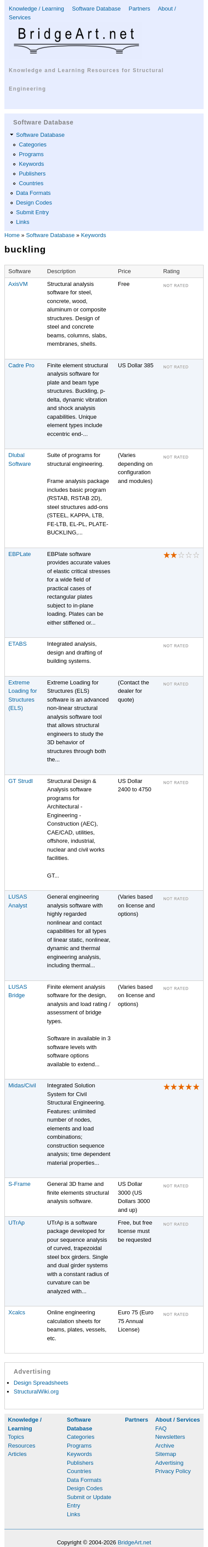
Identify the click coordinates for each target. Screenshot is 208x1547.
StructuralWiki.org (36, 1391)
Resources (21, 1445)
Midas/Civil (22, 1085)
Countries (31, 183)
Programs (31, 154)
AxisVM (18, 284)
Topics (16, 1437)
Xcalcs (16, 1312)
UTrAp (16, 1222)
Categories (33, 144)
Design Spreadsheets (41, 1382)
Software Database (96, 8)
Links (22, 222)
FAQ (161, 1428)
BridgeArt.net (134, 1542)
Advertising (169, 1462)
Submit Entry (32, 212)
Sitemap (165, 1454)
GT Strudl (20, 781)
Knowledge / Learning (36, 8)
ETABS (17, 643)
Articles (17, 1454)
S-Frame (19, 1184)
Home (12, 235)
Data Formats (33, 193)
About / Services (177, 1419)
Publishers (32, 173)
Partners (139, 8)
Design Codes (34, 202)
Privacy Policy (173, 1471)
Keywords (31, 164)
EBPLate (19, 554)
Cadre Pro (21, 365)
